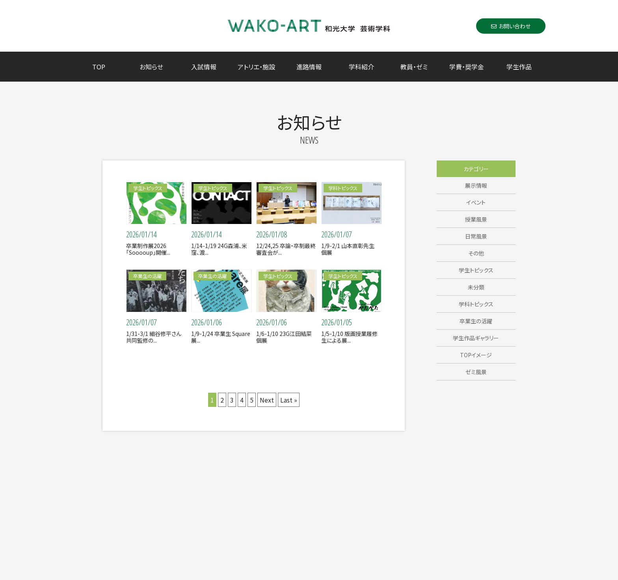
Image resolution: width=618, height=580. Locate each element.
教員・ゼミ (414, 66)
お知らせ (151, 66)
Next (267, 400)
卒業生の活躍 (476, 321)
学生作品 (519, 66)
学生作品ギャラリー (476, 338)
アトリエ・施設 (256, 66)
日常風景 (476, 236)
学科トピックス (476, 304)
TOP (98, 66)
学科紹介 (361, 66)
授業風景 (476, 219)
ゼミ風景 (476, 372)
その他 (476, 253)
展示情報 (476, 185)
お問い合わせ (511, 26)
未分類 (476, 287)
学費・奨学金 (466, 66)
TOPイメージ (476, 355)
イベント (476, 202)
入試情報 (203, 66)
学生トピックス (476, 270)
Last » (288, 400)
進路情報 (309, 66)
